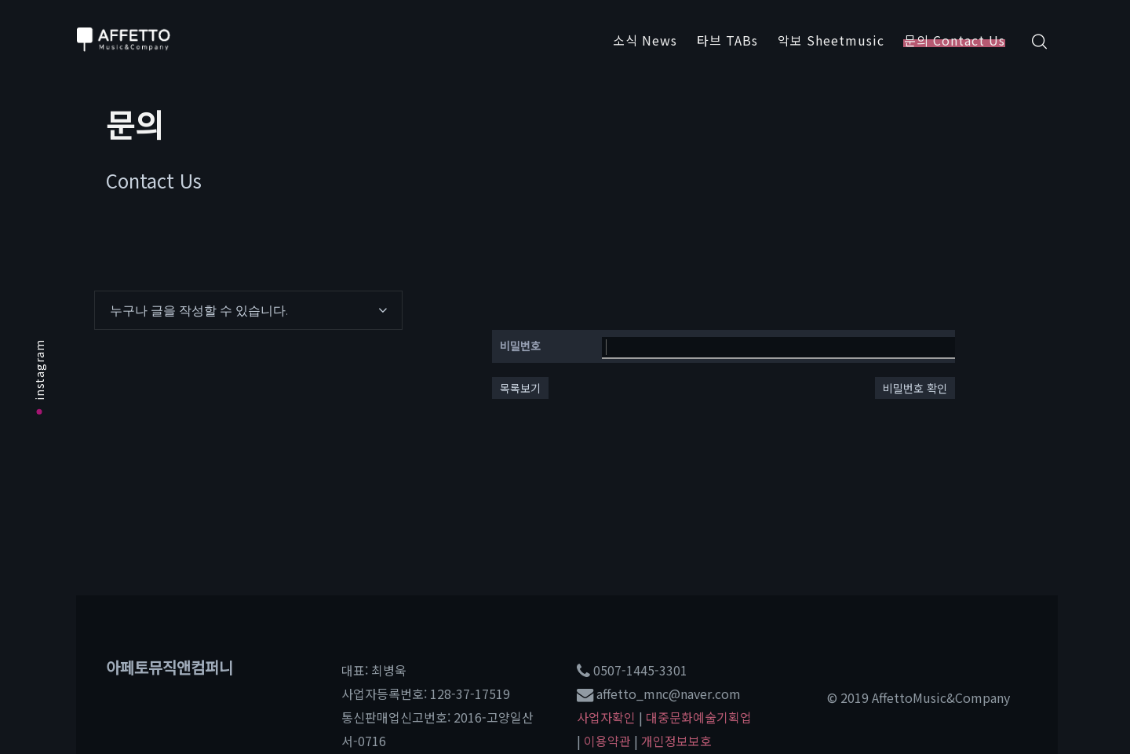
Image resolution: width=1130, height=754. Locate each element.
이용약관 (607, 740)
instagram (39, 376)
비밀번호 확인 (915, 388)
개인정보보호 (676, 740)
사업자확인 (606, 717)
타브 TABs (727, 40)
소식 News (645, 40)
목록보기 (520, 388)
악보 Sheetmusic (831, 40)
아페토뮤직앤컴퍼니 (169, 667)
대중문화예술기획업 (699, 717)
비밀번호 (520, 345)
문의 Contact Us (954, 40)
